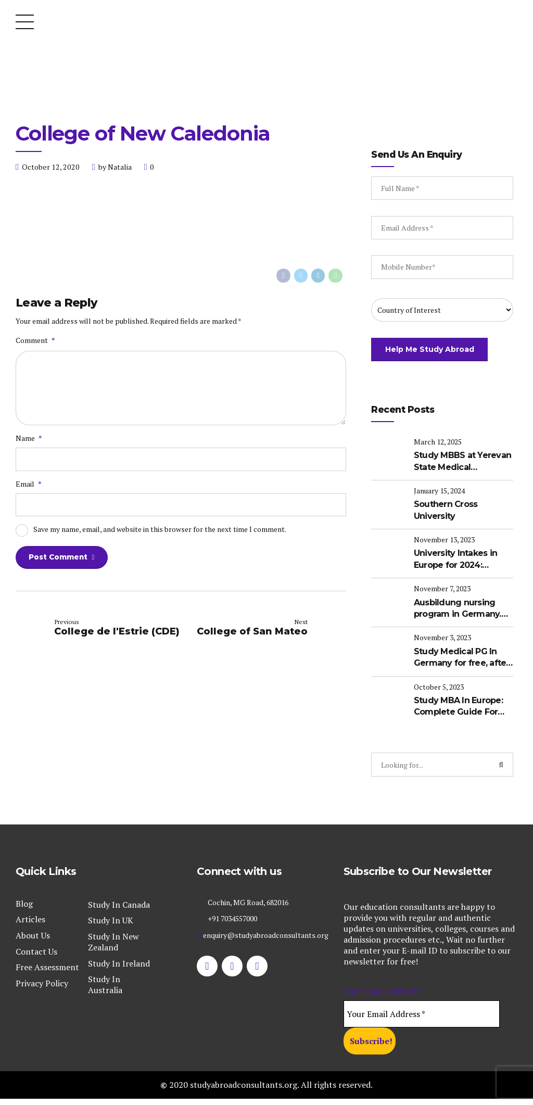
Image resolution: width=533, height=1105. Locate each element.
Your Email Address (383, 989)
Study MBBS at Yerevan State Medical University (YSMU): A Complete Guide (457, 468)
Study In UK (110, 918)
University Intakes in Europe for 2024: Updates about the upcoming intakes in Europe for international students (458, 563)
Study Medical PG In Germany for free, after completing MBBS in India (458, 657)
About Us (33, 933)
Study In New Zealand (113, 940)
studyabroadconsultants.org (243, 1082)
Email (28, 488)
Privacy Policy (42, 981)
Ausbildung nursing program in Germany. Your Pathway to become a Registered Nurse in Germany (461, 610)
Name (29, 442)
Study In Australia (105, 982)
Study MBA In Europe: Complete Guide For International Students (460, 704)
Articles (30, 917)
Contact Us (36, 949)
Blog (24, 901)
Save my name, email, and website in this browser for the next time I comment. (159, 534)
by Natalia (115, 167)
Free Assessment (47, 965)
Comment (35, 341)
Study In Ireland (119, 961)
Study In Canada (119, 902)
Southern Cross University (448, 515)
